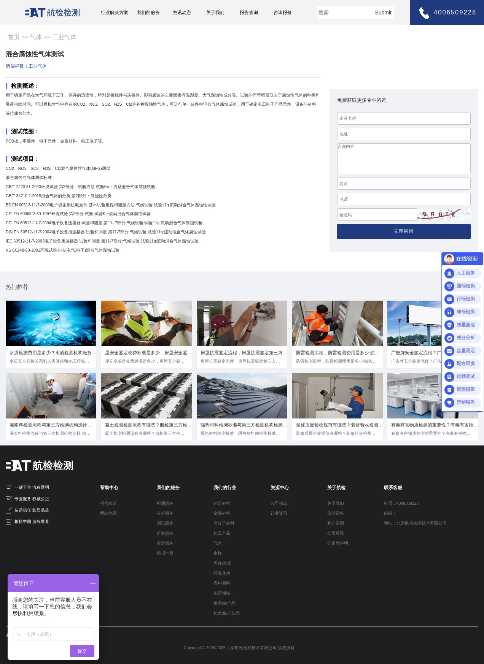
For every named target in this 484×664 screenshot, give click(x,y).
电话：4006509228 (401, 503)
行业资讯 (279, 513)
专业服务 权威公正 (27, 499)
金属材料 (221, 513)
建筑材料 (221, 503)
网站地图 (108, 513)
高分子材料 (223, 523)
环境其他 (221, 573)
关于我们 (215, 12)
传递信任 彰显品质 (27, 510)
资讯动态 (182, 12)
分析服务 (165, 513)
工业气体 (64, 37)
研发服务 (165, 533)
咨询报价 (283, 12)
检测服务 (165, 503)
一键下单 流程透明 (27, 488)
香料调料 (221, 583)
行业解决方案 (114, 12)
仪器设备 (335, 513)
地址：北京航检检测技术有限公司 (415, 523)
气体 (36, 37)
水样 (217, 553)
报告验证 (108, 503)
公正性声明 (337, 543)
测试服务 (165, 523)
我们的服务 (148, 12)
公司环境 (335, 533)
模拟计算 (165, 553)
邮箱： (390, 513)
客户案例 (335, 523)
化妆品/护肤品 (226, 613)
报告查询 (249, 12)
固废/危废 (222, 563)
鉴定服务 (165, 543)
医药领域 (221, 593)
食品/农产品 (224, 603)
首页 (14, 37)
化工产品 (221, 533)
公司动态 (279, 503)
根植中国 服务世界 (27, 522)
